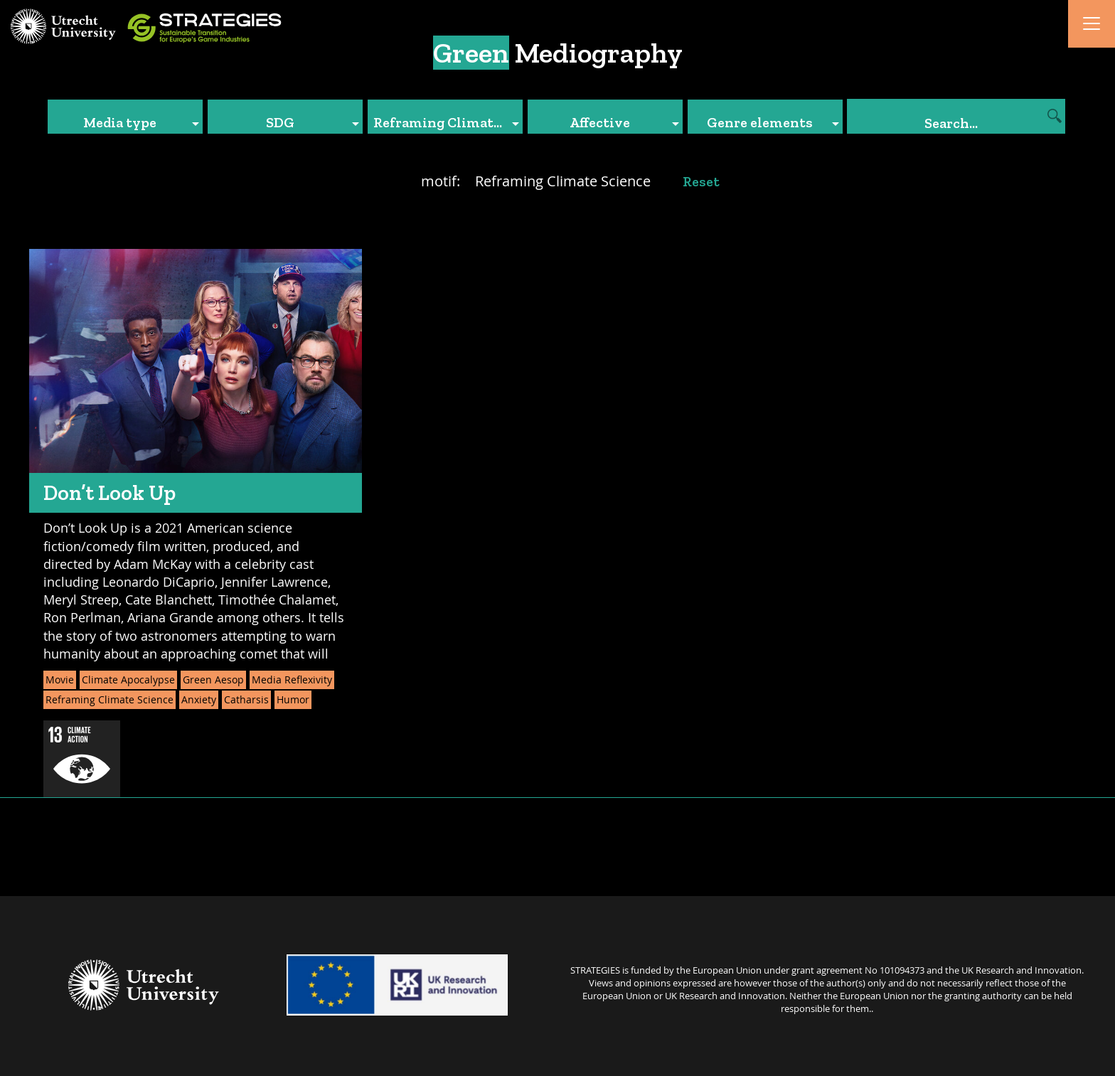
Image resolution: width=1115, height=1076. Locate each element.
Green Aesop (213, 679)
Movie (60, 679)
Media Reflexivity (292, 679)
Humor (293, 699)
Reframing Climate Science (110, 699)
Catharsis (246, 699)
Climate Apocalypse (128, 679)
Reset (701, 181)
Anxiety (198, 699)
